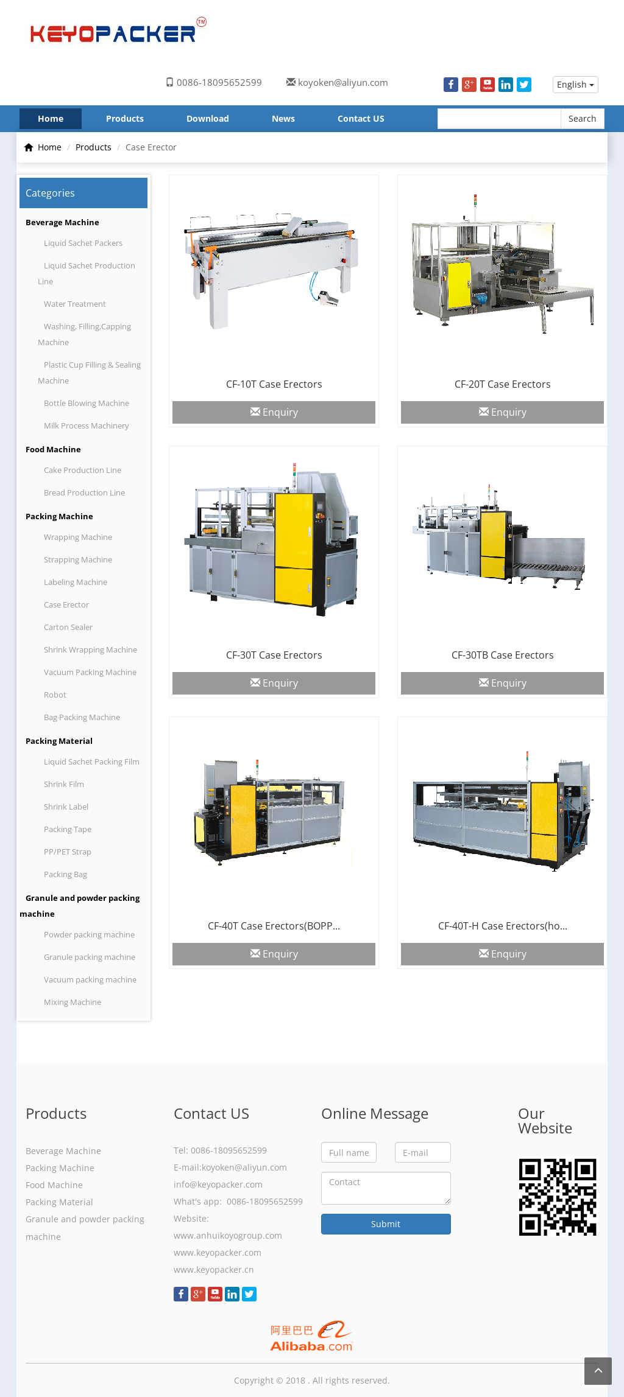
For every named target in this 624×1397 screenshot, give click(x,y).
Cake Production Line (82, 469)
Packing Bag (65, 874)
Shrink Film (64, 784)
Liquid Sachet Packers (83, 242)
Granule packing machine (89, 956)
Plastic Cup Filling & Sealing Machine (89, 372)
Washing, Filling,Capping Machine (84, 334)
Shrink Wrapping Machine (90, 649)
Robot (55, 694)
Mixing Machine (72, 1001)
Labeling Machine (75, 581)
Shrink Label (66, 806)
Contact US (361, 118)
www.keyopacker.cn (214, 1269)
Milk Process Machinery (86, 425)
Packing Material (59, 740)
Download (207, 118)
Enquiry (274, 412)
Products (125, 118)
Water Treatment (75, 303)
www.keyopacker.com (217, 1252)
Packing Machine (59, 516)
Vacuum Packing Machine (90, 672)
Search (583, 118)
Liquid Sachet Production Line (86, 273)
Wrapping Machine (78, 536)
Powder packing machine (89, 934)
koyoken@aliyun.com (343, 82)
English (575, 84)
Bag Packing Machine (82, 717)
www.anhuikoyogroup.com (228, 1235)
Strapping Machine (78, 559)
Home (50, 118)
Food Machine (53, 449)
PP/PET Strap (67, 851)
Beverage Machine (62, 222)
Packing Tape (67, 829)
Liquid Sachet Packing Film (92, 761)
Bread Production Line (84, 492)
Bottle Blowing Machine (86, 402)
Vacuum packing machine (90, 979)
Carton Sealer (68, 626)
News (283, 118)
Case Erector (66, 604)
